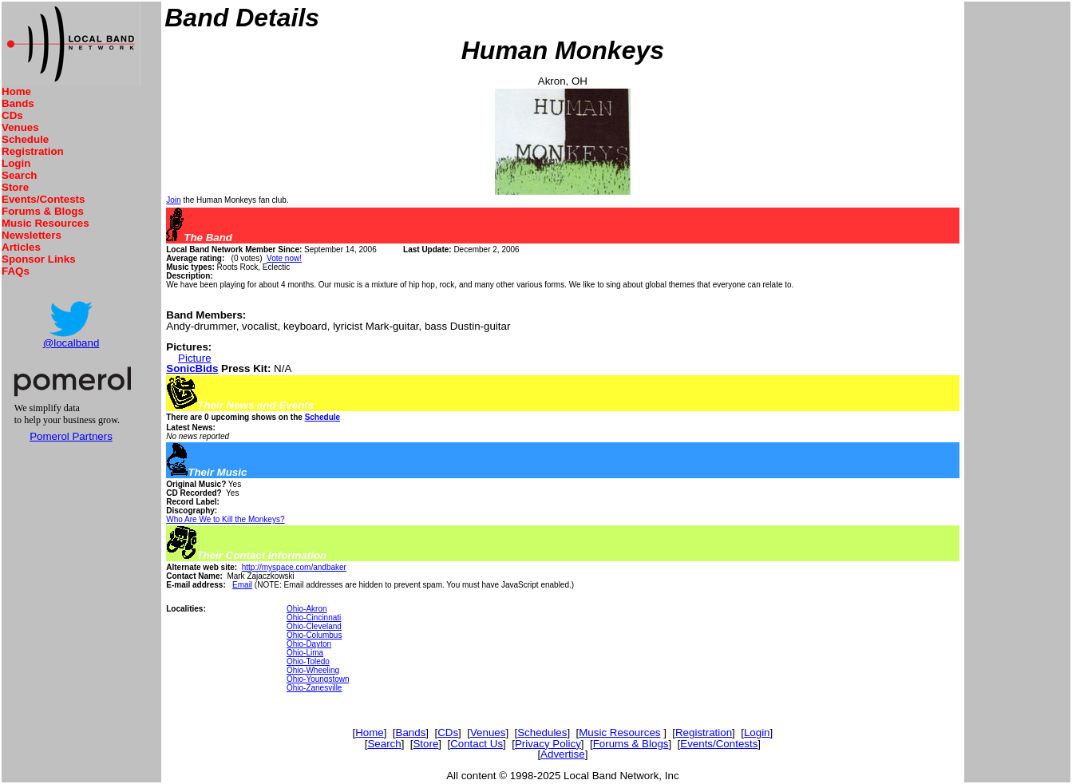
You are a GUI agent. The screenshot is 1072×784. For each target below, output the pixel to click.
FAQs (16, 271)
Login (16, 163)
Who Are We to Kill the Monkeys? (225, 519)
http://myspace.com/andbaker (294, 567)
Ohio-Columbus (314, 635)
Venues (20, 127)
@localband (71, 343)
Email (242, 584)
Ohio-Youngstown (318, 679)
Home (16, 91)
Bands (18, 103)
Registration (33, 151)
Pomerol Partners (71, 436)
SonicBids (192, 368)
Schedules (542, 732)
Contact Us (476, 744)
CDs (12, 115)
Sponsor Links (39, 259)
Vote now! (284, 258)
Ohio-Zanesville (314, 687)
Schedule (25, 139)
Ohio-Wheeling (313, 670)
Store (15, 187)
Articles (21, 247)
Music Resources (45, 223)
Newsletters (31, 235)
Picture (194, 358)
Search (19, 175)
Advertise (562, 754)
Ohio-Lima (305, 652)
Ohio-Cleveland (314, 626)
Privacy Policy (548, 744)
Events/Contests (43, 199)
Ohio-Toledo (308, 661)
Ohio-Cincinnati (314, 617)
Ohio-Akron (307, 608)
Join (173, 200)
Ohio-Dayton (309, 643)
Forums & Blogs (43, 211)
